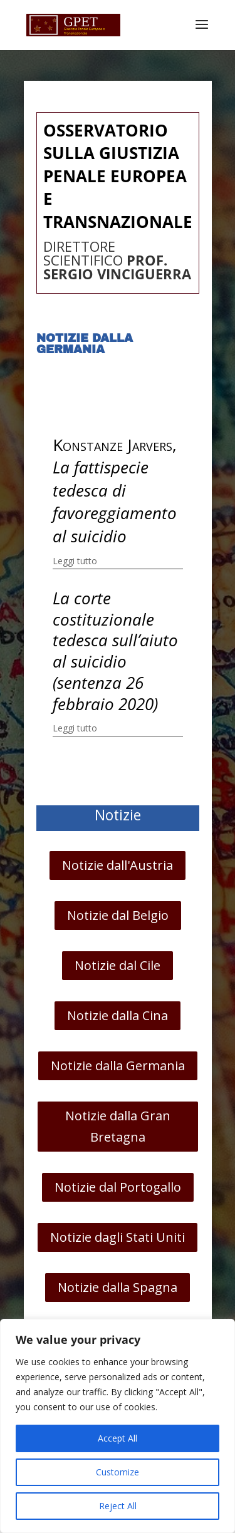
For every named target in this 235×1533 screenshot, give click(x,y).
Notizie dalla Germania (118, 1065)
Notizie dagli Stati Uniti (117, 1237)
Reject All (118, 1506)
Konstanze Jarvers (112, 444)
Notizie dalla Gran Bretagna (117, 1126)
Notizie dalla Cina (117, 1015)
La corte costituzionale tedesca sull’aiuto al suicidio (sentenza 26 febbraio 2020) (115, 651)
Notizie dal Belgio (118, 915)
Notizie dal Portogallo (118, 1187)
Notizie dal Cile (117, 965)
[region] (117, 1426)
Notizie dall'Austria (117, 865)
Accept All (117, 1438)
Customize (117, 1472)
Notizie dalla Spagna (117, 1287)
